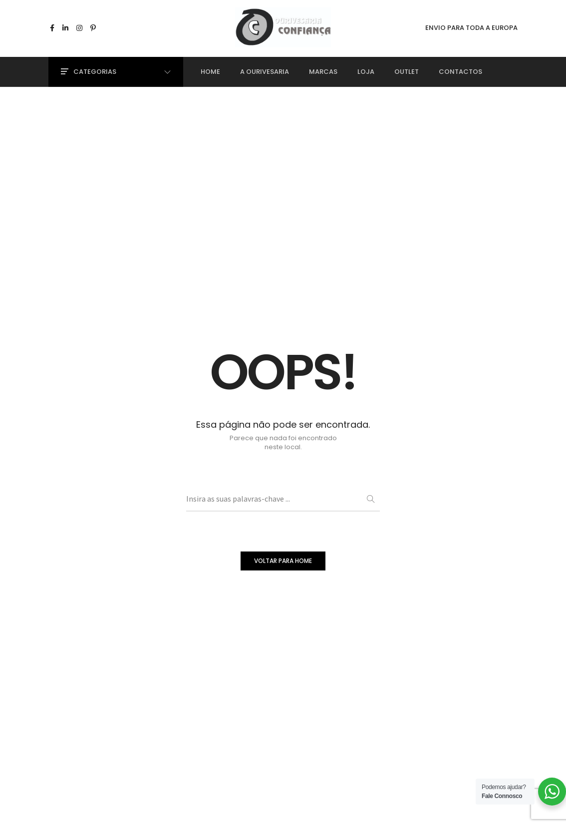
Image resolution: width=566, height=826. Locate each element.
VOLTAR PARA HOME (283, 560)
